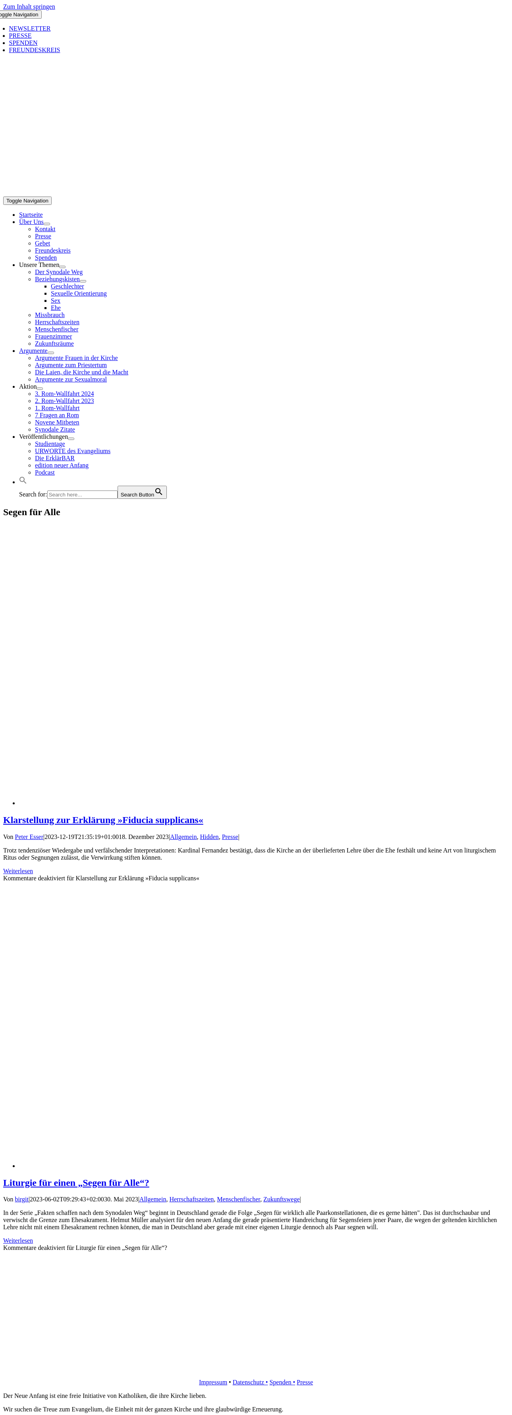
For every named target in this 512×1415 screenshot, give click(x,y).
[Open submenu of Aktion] (40, 388)
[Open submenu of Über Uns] (47, 224)
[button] (23, 482)
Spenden (281, 1382)
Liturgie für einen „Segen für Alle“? (76, 1183)
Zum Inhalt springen (29, 6)
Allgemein (183, 836)
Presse (230, 836)
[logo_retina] (257, 1368)
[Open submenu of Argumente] (51, 353)
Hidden (209, 836)
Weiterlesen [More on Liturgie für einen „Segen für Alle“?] (18, 1240)
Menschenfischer (238, 1199)
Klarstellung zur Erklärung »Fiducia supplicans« (103, 820)
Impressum (213, 1382)
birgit (22, 1199)
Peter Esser (29, 836)
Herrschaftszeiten (191, 1199)
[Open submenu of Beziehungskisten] (83, 281)
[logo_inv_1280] (257, 192)
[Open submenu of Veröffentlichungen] (71, 439)
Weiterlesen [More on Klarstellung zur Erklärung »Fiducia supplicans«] (18, 871)
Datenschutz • (250, 1382)
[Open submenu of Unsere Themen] (62, 267)
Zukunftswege (281, 1199)
